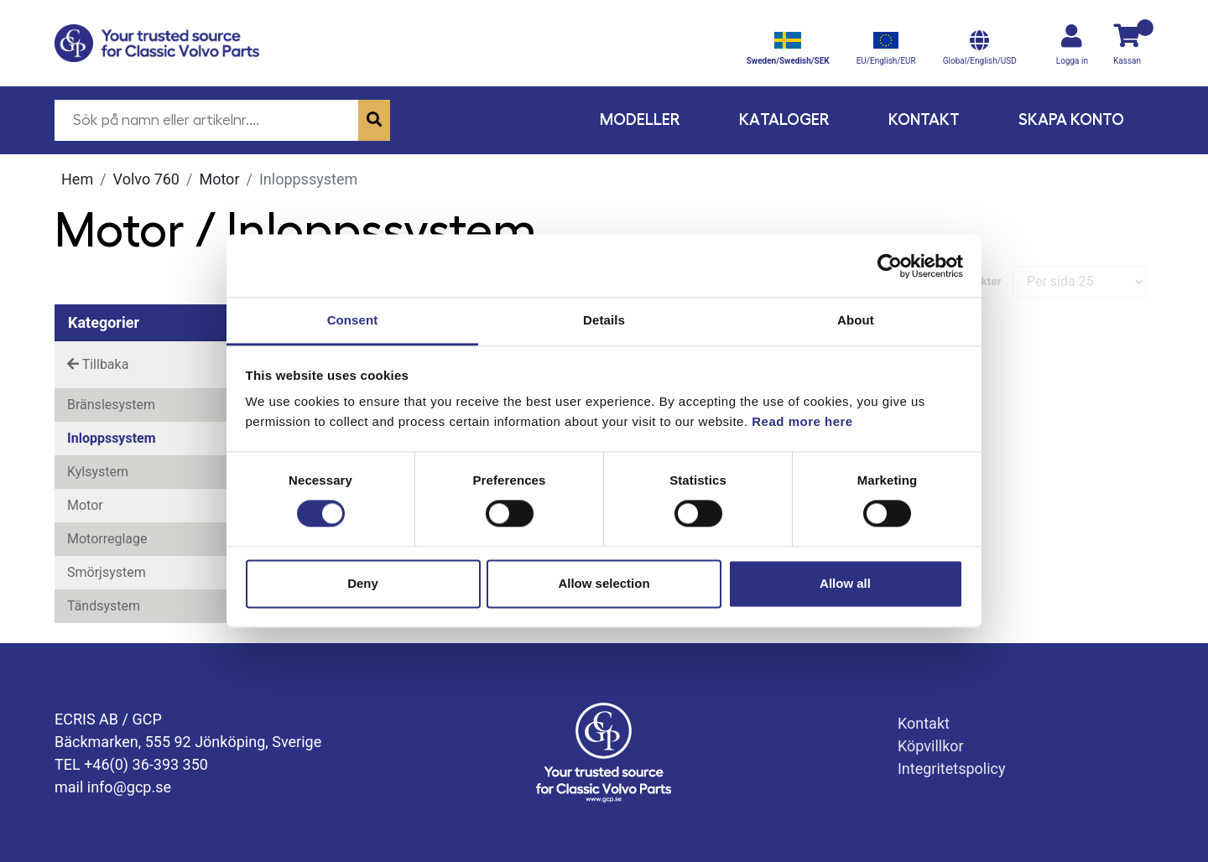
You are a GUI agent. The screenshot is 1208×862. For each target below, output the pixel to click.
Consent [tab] (352, 320)
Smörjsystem (106, 572)
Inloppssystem (111, 438)
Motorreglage (107, 539)
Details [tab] (604, 320)
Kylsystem (97, 472)
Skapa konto (1071, 119)
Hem (77, 179)
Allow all (845, 583)
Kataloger (784, 119)
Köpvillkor (931, 746)
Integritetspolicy (952, 768)
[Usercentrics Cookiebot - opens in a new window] (889, 265)
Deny (362, 583)
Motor (219, 179)
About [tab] (855, 320)
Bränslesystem (111, 405)
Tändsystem (103, 606)
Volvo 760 (146, 179)
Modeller (640, 119)
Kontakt (924, 119)
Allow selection (603, 583)
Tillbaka (97, 364)
